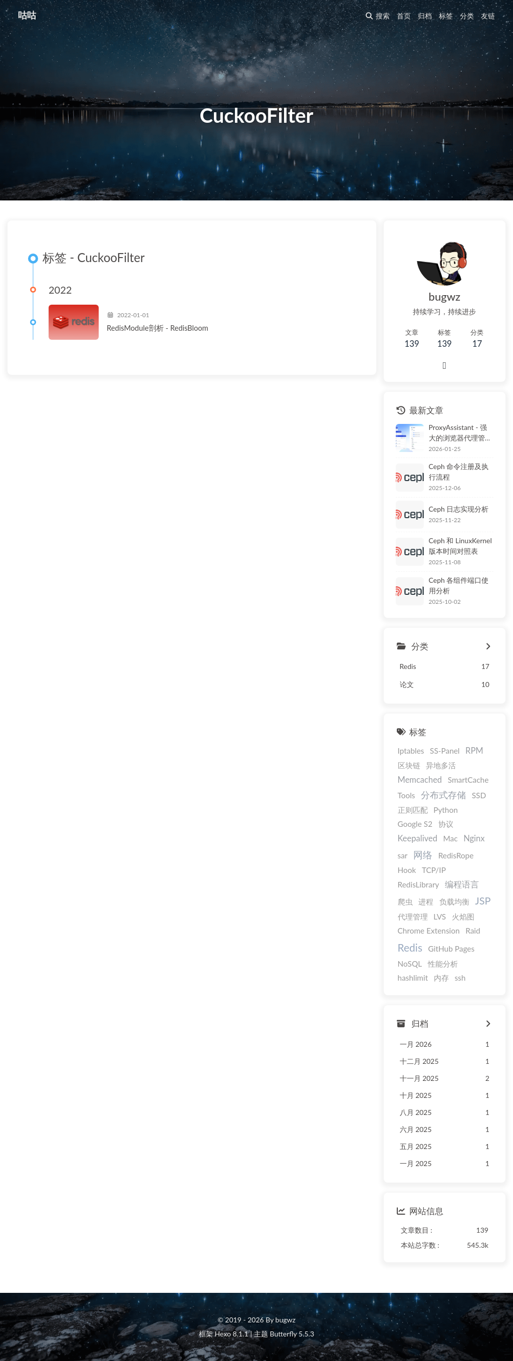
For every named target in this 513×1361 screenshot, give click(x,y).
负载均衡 (454, 901)
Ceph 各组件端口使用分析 (459, 585)
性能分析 (443, 963)
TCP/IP (434, 869)
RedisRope (456, 855)
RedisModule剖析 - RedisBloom (157, 327)
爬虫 (405, 901)
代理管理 (413, 916)
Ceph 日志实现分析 (459, 509)
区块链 (409, 765)
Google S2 (415, 823)
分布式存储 (443, 795)
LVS (439, 916)
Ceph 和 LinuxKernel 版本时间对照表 (460, 545)
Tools (406, 795)
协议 (445, 823)
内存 (441, 977)
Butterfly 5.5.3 (292, 1333)
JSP (482, 900)
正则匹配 (413, 809)
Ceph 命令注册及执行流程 (459, 471)
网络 (422, 854)
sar (403, 855)
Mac (450, 838)
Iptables (411, 750)
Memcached (420, 780)
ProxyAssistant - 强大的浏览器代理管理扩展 (460, 433)
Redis (410, 947)
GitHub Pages (451, 948)
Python (445, 809)
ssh (459, 977)
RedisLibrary (418, 884)
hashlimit (413, 977)
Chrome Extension (429, 930)
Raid (472, 930)
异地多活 (441, 765)
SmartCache (468, 779)
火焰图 (463, 916)
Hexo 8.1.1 (231, 1333)
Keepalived (417, 838)
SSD (479, 795)
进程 (425, 901)
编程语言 (462, 884)
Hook (407, 869)
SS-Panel (444, 750)
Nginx (473, 838)
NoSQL (410, 963)
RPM (474, 751)
